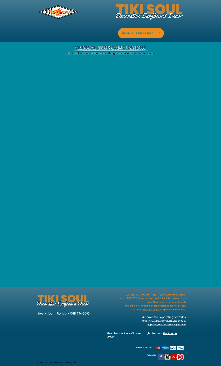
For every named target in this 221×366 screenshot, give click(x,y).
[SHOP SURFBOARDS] (141, 33)
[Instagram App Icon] (167, 357)
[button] (55, 76)
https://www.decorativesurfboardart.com (164, 321)
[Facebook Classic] (161, 357)
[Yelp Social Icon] (174, 357)
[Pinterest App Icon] (180, 357)
